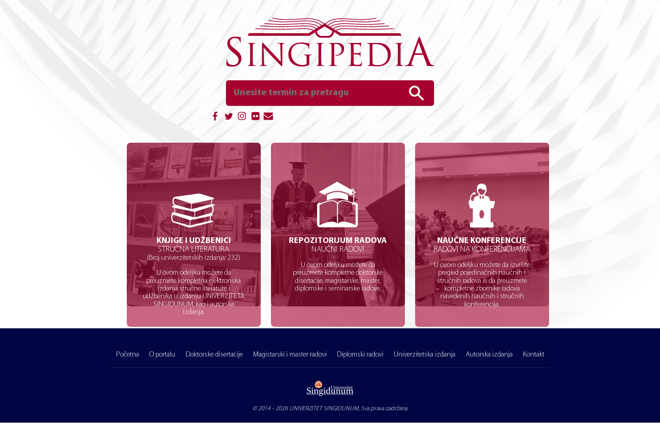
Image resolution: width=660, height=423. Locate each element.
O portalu (162, 355)
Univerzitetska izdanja (425, 355)
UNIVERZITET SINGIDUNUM (323, 409)
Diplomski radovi (360, 355)
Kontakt (533, 355)
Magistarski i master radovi (290, 355)
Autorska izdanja (489, 355)
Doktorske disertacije (214, 355)
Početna (127, 355)
